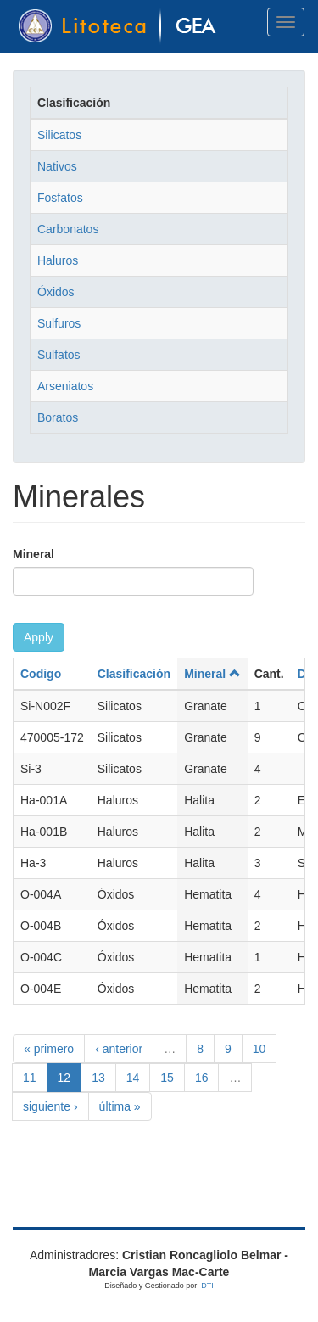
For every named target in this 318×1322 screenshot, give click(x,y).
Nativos (57, 166)
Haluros (57, 260)
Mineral (33, 554)
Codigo (40, 674)
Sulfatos (59, 354)
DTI (207, 1285)
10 (259, 1049)
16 (202, 1077)
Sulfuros (59, 323)
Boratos (57, 417)
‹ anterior (118, 1049)
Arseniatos (65, 386)
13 (98, 1077)
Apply (38, 637)
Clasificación (134, 674)
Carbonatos (67, 229)
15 (167, 1077)
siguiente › (50, 1106)
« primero (49, 1049)
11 (29, 1077)
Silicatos (59, 135)
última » (120, 1106)
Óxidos (56, 292)
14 (133, 1077)
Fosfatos (60, 197)
